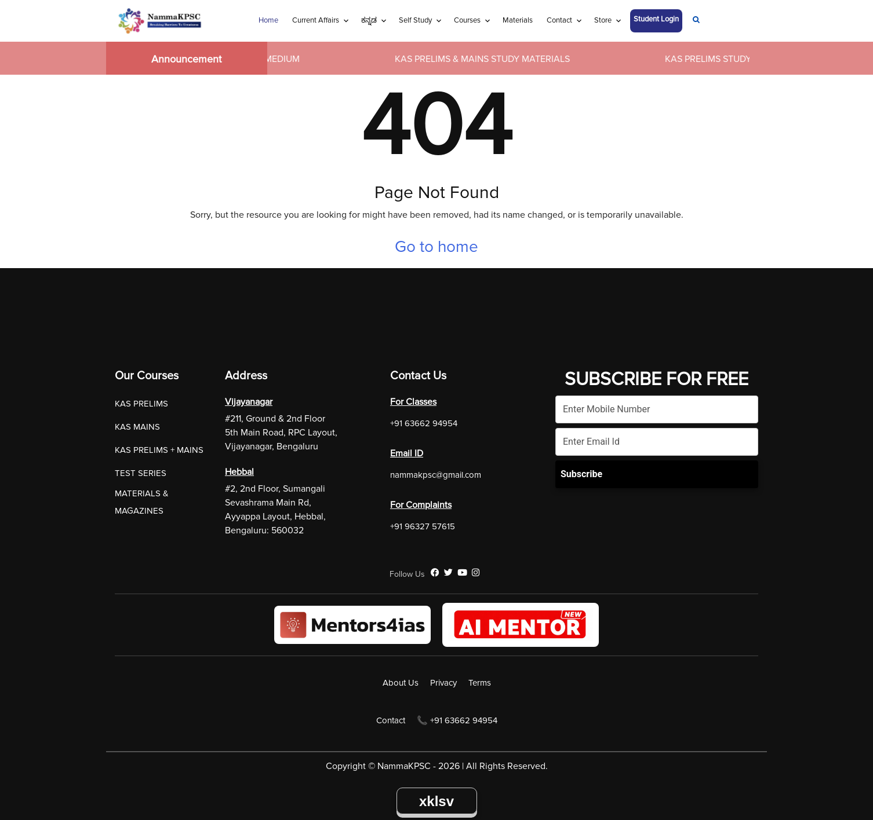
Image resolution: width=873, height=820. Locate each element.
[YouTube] (462, 572)
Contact (559, 20)
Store (603, 20)
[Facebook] (435, 572)
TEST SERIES (140, 473)
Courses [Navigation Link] (467, 20)
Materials (518, 20)
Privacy (443, 683)
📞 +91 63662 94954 (457, 720)
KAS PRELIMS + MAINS (159, 450)
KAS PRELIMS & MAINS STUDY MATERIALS (488, 59)
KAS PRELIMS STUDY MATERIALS (739, 59)
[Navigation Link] (696, 20)
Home (268, 20)
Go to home (436, 247)
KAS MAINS (137, 427)
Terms (479, 683)
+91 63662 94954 (423, 423)
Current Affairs (315, 20)
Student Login (656, 19)
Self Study (415, 20)
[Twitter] (448, 572)
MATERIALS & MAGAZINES (142, 502)
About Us (401, 683)
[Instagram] (475, 572)
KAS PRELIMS (141, 403)
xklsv (436, 801)
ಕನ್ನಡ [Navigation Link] (369, 20)
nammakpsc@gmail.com (435, 475)
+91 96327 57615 (422, 526)
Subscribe (581, 473)
